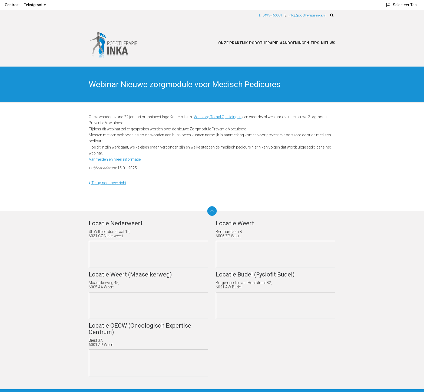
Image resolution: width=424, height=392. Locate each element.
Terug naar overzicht (107, 183)
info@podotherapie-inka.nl (307, 15)
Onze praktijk (233, 43)
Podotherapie (263, 43)
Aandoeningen (294, 43)
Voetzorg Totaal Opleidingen (217, 117)
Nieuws (328, 43)
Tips (314, 43)
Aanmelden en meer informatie (115, 159)
